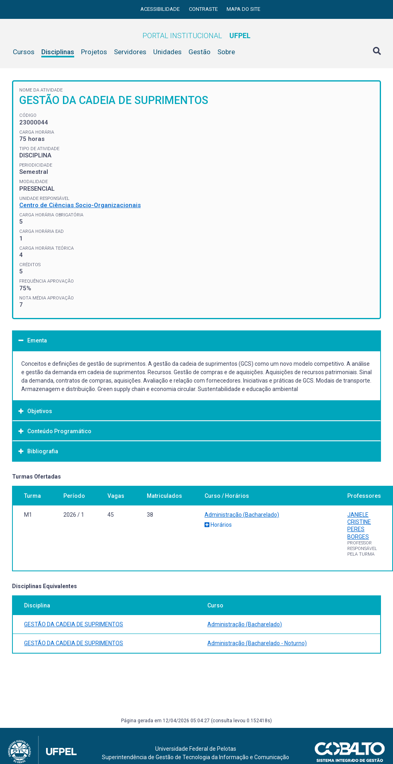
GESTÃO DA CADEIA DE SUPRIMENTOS (73, 624)
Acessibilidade (160, 9)
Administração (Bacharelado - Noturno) (257, 643)
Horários (218, 525)
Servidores (130, 52)
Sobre (226, 52)
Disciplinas (57, 52)
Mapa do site (243, 9)
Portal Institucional (196, 35)
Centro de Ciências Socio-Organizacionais (80, 205)
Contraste (204, 9)
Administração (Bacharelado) (242, 514)
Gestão (199, 52)
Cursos (23, 52)
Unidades (167, 52)
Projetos (94, 52)
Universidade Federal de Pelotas (195, 749)
